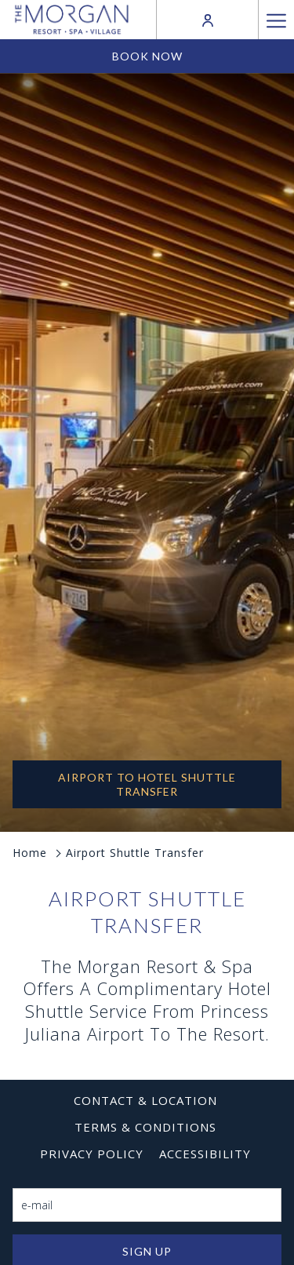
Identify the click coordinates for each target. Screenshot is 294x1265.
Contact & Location (145, 1100)
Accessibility (205, 1153)
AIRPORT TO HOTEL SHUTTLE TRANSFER (147, 784)
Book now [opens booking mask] (147, 56)
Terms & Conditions (145, 1127)
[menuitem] (145, 1100)
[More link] (276, 19)
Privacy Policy (91, 1153)
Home (30, 852)
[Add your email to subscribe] (147, 1205)
